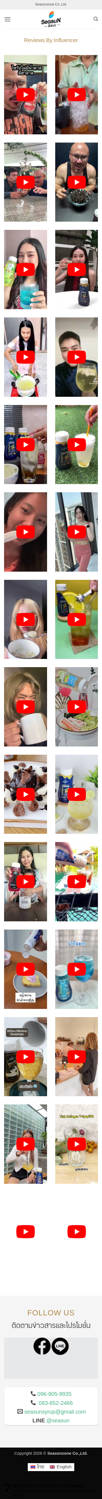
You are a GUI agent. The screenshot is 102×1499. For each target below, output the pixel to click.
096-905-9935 (54, 1394)
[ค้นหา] (96, 19)
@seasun (57, 1420)
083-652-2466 (56, 1403)
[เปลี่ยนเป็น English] (60, 1467)
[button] (7, 19)
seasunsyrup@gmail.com (55, 1412)
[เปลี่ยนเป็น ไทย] (37, 1467)
